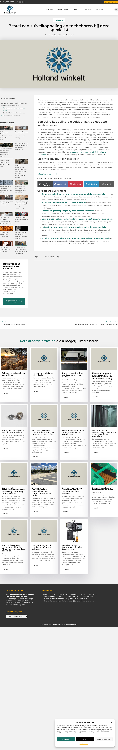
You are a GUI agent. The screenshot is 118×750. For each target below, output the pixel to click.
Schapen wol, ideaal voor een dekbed (14, 374)
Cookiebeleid (84, 744)
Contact (99, 9)
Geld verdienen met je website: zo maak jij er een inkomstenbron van (69, 601)
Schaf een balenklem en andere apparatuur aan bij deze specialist (73, 194)
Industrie (59, 20)
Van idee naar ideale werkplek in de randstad (6, 203)
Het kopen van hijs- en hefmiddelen (42, 374)
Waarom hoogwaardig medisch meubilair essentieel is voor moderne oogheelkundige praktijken (21, 171)
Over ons (75, 9)
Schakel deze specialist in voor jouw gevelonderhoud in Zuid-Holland (75, 238)
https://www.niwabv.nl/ (47, 174)
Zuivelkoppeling (51, 257)
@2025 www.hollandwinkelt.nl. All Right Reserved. (59, 624)
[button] (111, 722)
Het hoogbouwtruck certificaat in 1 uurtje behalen (41, 547)
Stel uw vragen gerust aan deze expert (14, 109)
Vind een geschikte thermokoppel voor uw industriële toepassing (43, 432)
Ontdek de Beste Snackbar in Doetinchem (5, 234)
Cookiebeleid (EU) (73, 596)
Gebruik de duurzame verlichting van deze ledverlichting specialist (74, 227)
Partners (49, 9)
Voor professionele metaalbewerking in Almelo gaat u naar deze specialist (77, 219)
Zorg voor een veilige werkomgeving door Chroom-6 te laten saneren (72, 491)
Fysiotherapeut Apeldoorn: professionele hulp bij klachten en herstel (6, 136)
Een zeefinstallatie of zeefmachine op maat (102, 489)
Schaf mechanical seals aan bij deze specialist (64, 202)
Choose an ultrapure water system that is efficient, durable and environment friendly (102, 376)
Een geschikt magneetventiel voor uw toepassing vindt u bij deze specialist (13, 491)
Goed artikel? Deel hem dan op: (14, 113)
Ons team (88, 9)
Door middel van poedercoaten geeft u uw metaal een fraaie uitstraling (104, 433)
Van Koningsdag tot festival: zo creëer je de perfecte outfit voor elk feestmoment (21, 205)
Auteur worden (49, 596)
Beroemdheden (49, 594)
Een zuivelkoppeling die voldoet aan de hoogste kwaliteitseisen (14, 104)
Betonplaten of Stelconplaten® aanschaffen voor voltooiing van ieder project (41, 491)
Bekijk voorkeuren (103, 739)
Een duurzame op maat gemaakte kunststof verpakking (73, 432)
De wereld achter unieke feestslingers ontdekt (21, 219)
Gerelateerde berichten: (11, 116)
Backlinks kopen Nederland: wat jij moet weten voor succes (65, 599)
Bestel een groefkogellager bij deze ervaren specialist (68, 211)
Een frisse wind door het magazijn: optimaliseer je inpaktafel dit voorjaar (6, 152)
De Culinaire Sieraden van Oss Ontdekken (5, 249)
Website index (88, 596)
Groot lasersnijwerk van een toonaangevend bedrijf (73, 375)
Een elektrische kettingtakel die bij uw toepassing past (72, 547)
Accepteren (66, 739)
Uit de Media (62, 9)
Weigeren (84, 739)
